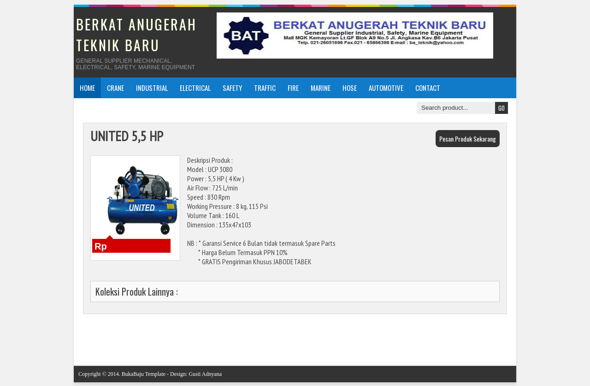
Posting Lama (495, 336)
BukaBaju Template (143, 374)
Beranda (302, 336)
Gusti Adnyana (205, 374)
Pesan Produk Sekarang (467, 138)
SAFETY (232, 88)
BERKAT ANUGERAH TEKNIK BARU (136, 34)
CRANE (115, 88)
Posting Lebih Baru (101, 336)
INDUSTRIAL (152, 88)
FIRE (293, 88)
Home (87, 88)
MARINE (320, 88)
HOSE (349, 88)
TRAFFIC (265, 88)
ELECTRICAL (195, 88)
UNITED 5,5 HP (126, 136)
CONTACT (427, 88)
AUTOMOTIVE (386, 88)
